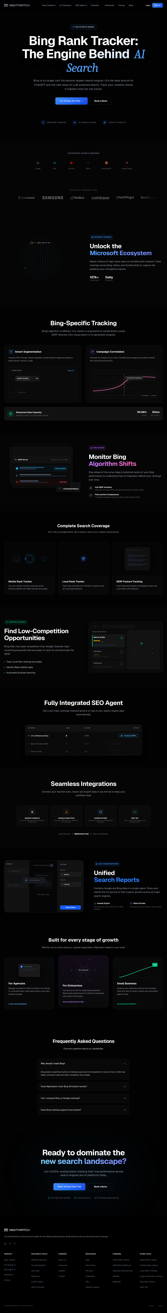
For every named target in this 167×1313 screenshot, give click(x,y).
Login (148, 5)
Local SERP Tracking (148, 1271)
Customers (63, 1265)
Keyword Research (39, 1260)
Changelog (90, 1276)
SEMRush (117, 1282)
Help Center (91, 1265)
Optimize (131, 736)
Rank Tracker (49, 5)
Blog (131, 5)
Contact (61, 1276)
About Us (62, 1260)
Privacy (151, 1306)
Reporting (35, 1276)
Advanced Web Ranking (123, 1271)
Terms (160, 1306)
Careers (61, 1271)
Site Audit (35, 1271)
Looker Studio (37, 1282)
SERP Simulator (37, 1287)
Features (96, 5)
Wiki (87, 1282)
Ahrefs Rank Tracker (121, 1260)
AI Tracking (65, 5)
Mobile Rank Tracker (148, 1260)
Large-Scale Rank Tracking (151, 1276)
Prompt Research (38, 1265)
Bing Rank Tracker (147, 1282)
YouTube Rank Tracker (149, 1265)
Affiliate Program (93, 1287)
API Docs (89, 1271)
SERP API (144, 1287)
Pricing (121, 5)
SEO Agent (81, 5)
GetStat (116, 1276)
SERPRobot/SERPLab (122, 1265)
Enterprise (109, 5)
